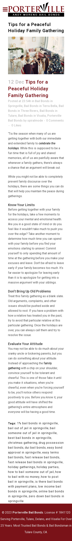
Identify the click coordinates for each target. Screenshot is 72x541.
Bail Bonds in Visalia (32, 115)
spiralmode (35, 120)
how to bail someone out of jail (31, 472)
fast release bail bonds (42, 457)
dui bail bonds (35, 447)
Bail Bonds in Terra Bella (40, 106)
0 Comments (55, 120)
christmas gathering (22, 443)
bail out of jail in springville (28, 428)
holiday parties (48, 467)
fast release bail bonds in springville (35, 462)
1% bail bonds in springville (37, 423)
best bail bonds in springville (29, 438)
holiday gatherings (21, 467)
